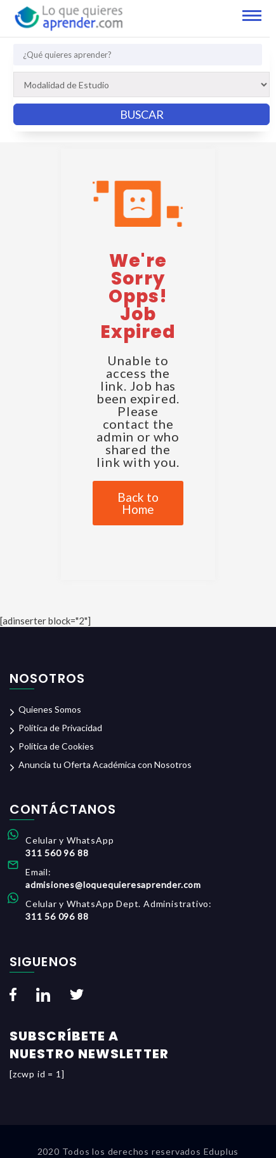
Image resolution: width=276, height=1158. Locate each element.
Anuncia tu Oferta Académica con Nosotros (105, 764)
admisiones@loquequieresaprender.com (113, 884)
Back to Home (138, 503)
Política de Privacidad (60, 727)
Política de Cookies (56, 746)
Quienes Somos (49, 709)
